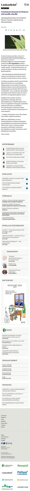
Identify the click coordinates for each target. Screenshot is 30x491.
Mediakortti (3, 417)
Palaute (2, 435)
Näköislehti (3, 421)
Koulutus (3, 427)
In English (3, 440)
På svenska (3, 438)
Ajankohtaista (5, 8)
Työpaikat (3, 425)
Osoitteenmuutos (5, 437)
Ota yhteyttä (3, 415)
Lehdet (2, 419)
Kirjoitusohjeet (4, 423)
